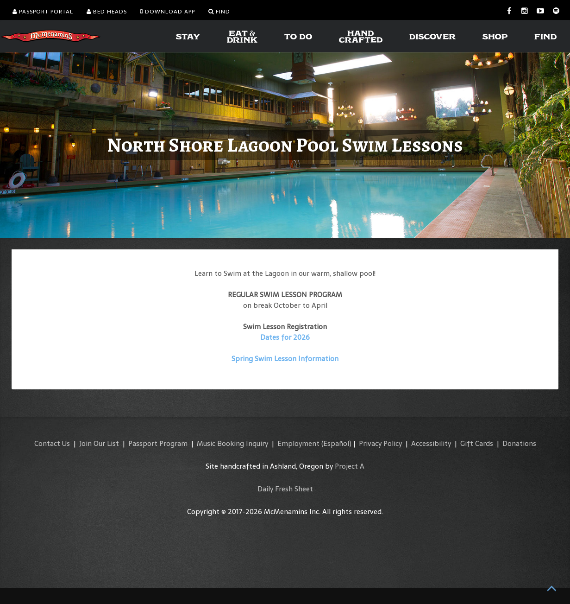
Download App (167, 11)
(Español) (336, 443)
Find (219, 11)
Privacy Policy (380, 443)
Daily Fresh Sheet (285, 489)
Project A (349, 466)
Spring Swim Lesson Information (285, 358)
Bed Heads (107, 11)
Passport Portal (43, 11)
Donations (519, 443)
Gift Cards (476, 443)
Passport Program (158, 443)
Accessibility (431, 443)
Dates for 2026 (285, 337)
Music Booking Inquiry (232, 443)
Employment (298, 443)
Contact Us (52, 443)
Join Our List (99, 443)
